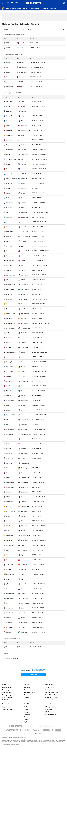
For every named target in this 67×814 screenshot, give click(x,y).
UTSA (8, 72)
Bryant (8, 516)
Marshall (23, 357)
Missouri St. (9, 232)
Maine (22, 207)
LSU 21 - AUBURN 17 (38, 530)
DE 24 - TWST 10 (37, 342)
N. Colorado (9, 608)
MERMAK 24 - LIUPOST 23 (40, 212)
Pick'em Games (7, 687)
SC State (8, 43)
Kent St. (23, 405)
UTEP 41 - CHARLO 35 (38, 497)
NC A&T (23, 516)
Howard (8, 121)
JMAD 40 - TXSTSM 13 (38, 236)
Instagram (27, 712)
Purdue (8, 154)
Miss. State (24, 429)
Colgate (23, 193)
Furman (23, 270)
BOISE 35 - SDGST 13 (36, 77)
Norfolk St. (9, 217)
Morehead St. (24, 222)
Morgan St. (24, 179)
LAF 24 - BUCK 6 (37, 410)
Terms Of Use (49, 687)
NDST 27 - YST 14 (37, 284)
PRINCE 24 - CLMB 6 (38, 227)
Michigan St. (9, 395)
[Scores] (25, 8)
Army (22, 116)
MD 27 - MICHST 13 (37, 395)
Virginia (8, 589)
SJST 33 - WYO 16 (37, 555)
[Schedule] (45, 8)
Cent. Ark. (23, 458)
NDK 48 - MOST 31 (37, 231)
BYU (22, 48)
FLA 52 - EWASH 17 (35, 647)
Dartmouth (22, 67)
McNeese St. (9, 535)
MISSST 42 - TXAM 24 (38, 429)
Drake (8, 198)
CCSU (8, 106)
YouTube (27, 707)
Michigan (10, 135)
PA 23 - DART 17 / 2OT (36, 67)
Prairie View (9, 545)
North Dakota (25, 232)
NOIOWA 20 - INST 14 (38, 453)
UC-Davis (9, 622)
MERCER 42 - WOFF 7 (38, 241)
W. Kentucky (24, 550)
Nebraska (23, 560)
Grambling (24, 545)
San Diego (24, 424)
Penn (7, 67)
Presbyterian (9, 222)
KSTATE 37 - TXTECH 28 (39, 169)
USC (23, 627)
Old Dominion (25, 477)
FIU (7, 603)
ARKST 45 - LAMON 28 (38, 526)
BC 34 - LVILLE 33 (37, 130)
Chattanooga (10, 304)
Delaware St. (24, 487)
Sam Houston (24, 318)
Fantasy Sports (7, 690)
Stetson (8, 424)
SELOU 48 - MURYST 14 (39, 540)
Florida (21, 647)
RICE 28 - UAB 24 (37, 579)
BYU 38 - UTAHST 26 (36, 48)
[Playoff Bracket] (35, 8)
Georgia (9, 584)
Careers (26, 690)
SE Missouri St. (10, 275)
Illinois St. (23, 569)
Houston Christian (11, 415)
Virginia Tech (10, 338)
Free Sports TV (7, 692)
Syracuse (23, 439)
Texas (22, 574)
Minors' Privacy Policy (52, 692)
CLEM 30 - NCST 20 (38, 564)
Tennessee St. (25, 256)
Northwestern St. (26, 434)
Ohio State (25, 347)
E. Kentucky (24, 492)
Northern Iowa (25, 453)
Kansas (23, 386)
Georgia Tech (10, 598)
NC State (10, 565)
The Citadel (9, 367)
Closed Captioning (51, 697)
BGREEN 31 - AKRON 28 (39, 362)
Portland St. (24, 449)
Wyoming (23, 555)
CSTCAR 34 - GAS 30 (38, 501)
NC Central (9, 150)
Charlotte (23, 497)
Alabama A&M (25, 314)
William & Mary (10, 323)
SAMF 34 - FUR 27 (37, 270)
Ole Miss (24, 174)
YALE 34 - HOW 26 (37, 121)
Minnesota (25, 154)
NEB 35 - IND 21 (36, 560)
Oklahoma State (11, 352)
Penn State (25, 400)
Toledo (23, 371)
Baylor (24, 352)
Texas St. (8, 236)
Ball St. (23, 265)
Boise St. (21, 77)
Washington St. (25, 463)
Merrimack (24, 212)
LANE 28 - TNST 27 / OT (39, 256)
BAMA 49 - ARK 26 (37, 381)
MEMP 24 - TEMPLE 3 (38, 164)
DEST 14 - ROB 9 (37, 487)
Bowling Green (10, 362)
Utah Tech (24, 613)
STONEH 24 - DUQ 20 (38, 111)
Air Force (23, 145)
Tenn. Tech (9, 299)
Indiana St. (9, 453)
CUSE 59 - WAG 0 (37, 439)
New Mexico (9, 87)
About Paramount (29, 692)
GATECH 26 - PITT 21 (38, 598)
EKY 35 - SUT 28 (36, 492)
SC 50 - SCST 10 (34, 43)
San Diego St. (10, 77)
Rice (22, 579)
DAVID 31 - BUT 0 (37, 188)
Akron (22, 362)
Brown (8, 473)
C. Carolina (24, 502)
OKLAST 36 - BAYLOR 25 (39, 352)
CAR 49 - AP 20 (36, 458)
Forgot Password (50, 714)
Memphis (23, 164)
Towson (8, 342)
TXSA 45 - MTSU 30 (36, 72)
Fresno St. (9, 376)
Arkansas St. (24, 526)
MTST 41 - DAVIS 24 (37, 622)
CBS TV (26, 697)
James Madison (25, 236)
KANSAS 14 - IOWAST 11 (39, 386)
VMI (7, 333)
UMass (8, 280)
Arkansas (25, 381)
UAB (7, 579)
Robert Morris (10, 487)
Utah (23, 260)
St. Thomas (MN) (11, 159)
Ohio (7, 405)
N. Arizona (9, 449)
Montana (8, 309)
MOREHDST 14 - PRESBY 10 (40, 222)
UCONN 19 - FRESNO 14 (39, 376)
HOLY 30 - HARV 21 (38, 183)
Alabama (9, 381)
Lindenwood (24, 275)
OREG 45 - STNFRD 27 (38, 632)
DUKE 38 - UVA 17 (37, 589)
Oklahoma (10, 140)
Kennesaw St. (10, 251)
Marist (22, 159)
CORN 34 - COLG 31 (38, 193)
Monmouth (9, 101)
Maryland (23, 395)
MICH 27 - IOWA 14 (37, 135)
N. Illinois (9, 265)
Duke (22, 589)
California (9, 463)
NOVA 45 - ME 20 (37, 207)
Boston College (25, 130)
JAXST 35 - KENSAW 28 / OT (40, 251)
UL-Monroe (9, 526)
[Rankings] (53, 8)
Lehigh (23, 101)
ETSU (22, 304)
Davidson (23, 188)
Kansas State (26, 169)
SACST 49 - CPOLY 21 (38, 593)
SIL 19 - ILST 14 (36, 569)
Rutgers (8, 347)
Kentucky (10, 174)
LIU (7, 212)
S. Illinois (8, 569)
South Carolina (23, 43)
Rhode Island (24, 473)
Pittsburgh (25, 598)
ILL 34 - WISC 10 (37, 125)
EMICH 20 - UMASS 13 (38, 280)
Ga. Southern (10, 502)
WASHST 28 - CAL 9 (38, 463)
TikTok (26, 709)
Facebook (27, 714)
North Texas (24, 420)
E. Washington (10, 647)
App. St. (23, 367)
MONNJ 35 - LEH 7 (37, 101)
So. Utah (8, 492)
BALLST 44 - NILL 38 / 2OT (39, 265)
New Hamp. (9, 468)
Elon (22, 246)
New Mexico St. (25, 603)
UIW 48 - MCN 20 (37, 535)
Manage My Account (52, 707)
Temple (8, 164)
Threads (26, 719)
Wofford (23, 241)
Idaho (22, 608)
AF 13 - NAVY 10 (36, 145)
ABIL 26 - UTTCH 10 (38, 613)
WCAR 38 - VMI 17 (37, 333)
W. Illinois (9, 294)
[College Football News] (13, 8)
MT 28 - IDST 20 (36, 309)
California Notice (50, 700)
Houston (21, 62)
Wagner (8, 439)
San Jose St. (9, 555)
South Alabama (10, 444)
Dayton (23, 198)
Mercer (8, 241)
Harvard (23, 183)
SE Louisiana (24, 540)
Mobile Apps (6, 700)
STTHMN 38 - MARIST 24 (39, 159)
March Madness (7, 697)
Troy (7, 550)
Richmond (9, 246)
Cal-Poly (23, 593)
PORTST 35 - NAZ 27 (38, 448)
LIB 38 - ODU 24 (37, 477)
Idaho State (24, 309)
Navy (7, 145)
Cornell (8, 193)
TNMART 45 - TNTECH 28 (39, 299)
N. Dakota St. (24, 285)
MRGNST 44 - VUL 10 (38, 178)
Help (3, 707)
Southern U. (24, 511)
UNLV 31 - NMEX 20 (36, 87)
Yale (22, 121)
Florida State (26, 328)
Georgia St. (9, 116)
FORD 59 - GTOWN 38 (38, 203)
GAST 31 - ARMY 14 (37, 116)
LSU (7, 531)
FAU (7, 420)
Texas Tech (9, 169)
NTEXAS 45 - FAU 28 (38, 420)
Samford (8, 270)
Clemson (24, 565)
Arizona (23, 618)
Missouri (23, 584)
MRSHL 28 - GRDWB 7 (38, 357)
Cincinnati (9, 521)
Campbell (23, 149)
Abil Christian (10, 613)
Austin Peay (9, 458)
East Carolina (10, 289)
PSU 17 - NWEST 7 (37, 400)
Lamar (22, 415)
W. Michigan (24, 468)
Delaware (23, 342)
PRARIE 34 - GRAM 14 (38, 545)
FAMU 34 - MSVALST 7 (38, 482)
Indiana (8, 560)
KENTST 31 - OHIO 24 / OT (39, 405)
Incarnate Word (25, 535)
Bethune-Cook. (10, 314)
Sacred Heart (24, 217)
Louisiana (23, 444)
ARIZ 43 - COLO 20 (37, 617)
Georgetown (9, 203)
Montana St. (24, 622)
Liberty (8, 477)
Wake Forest (11, 328)
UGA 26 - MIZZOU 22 (38, 584)
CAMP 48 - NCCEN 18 (38, 149)
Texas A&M (10, 429)
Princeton (9, 227)
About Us (27, 687)
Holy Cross (9, 183)
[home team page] (4, 43)
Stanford (8, 632)
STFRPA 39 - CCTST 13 (38, 106)
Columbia (23, 227)
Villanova (9, 207)
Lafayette (9, 410)
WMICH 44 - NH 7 (37, 468)
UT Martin (24, 299)
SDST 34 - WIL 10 (37, 294)
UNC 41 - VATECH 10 (38, 338)
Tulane (8, 62)
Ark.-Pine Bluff (10, 511)
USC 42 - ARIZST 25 (37, 627)
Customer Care (7, 709)
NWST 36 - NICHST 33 (38, 434)
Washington (11, 82)
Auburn (23, 531)
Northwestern (10, 400)
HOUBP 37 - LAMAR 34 (39, 415)
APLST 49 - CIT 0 (37, 366)
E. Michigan (24, 280)
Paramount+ (28, 695)
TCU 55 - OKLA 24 (37, 140)
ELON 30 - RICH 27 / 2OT (39, 246)
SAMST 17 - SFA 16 (37, 318)
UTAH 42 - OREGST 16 (38, 260)
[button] (59, 8)
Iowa (22, 135)
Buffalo (23, 391)
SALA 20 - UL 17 (36, 444)
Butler (8, 188)
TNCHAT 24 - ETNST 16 (38, 304)
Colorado (8, 618)
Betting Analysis (7, 695)
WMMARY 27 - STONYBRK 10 (41, 323)
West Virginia (10, 574)
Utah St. (8, 48)
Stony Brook (24, 323)
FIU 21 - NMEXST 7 (37, 603)
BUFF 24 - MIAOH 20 (38, 391)
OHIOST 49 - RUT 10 (38, 347)
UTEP (8, 497)
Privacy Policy (49, 690)
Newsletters (49, 709)
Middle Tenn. (23, 72)
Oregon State (10, 260)
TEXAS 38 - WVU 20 (38, 574)
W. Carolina (24, 333)
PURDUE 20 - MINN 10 (39, 154)
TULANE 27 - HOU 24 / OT (37, 62)
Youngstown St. (10, 285)
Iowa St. (8, 386)
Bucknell (23, 410)
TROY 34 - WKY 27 (37, 550)
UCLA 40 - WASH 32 (36, 82)
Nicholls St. (9, 434)
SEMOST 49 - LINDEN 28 (39, 275)
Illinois (8, 125)
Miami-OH (9, 391)
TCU (22, 140)
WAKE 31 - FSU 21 (37, 328)
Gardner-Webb (10, 357)
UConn (23, 376)
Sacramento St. (10, 593)
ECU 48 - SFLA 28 (37, 289)
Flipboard (27, 722)
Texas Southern (25, 506)
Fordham (23, 203)
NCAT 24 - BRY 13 (37, 516)
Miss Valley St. (10, 482)
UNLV (21, 87)
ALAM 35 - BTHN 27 (38, 313)
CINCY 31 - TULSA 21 (38, 521)
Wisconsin (24, 125)
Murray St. (9, 540)
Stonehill (23, 111)
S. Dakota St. (24, 294)
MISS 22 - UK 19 (36, 174)
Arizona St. (9, 627)
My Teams (48, 712)
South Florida (25, 289)
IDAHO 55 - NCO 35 (38, 608)
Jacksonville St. (25, 251)
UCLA (21, 82)
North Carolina (25, 338)
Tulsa (22, 521)
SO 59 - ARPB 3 (36, 511)
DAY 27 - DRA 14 (37, 198)
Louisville (9, 130)
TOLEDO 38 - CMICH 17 (39, 371)
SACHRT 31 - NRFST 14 (38, 217)
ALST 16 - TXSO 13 (37, 506)
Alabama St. (9, 506)
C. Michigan (9, 371)
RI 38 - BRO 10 (36, 473)
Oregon (24, 632)
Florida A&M (24, 482)
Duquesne (9, 111)
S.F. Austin (9, 318)
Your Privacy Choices (52, 695)
